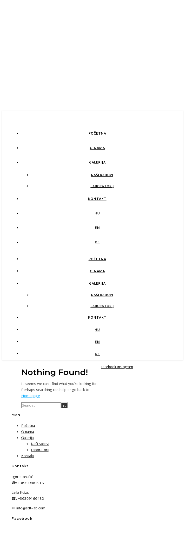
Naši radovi (102, 175)
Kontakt (97, 198)
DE (97, 242)
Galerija (97, 162)
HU (97, 213)
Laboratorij (102, 186)
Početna (97, 133)
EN (97, 227)
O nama (97, 147)
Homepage (30, 395)
